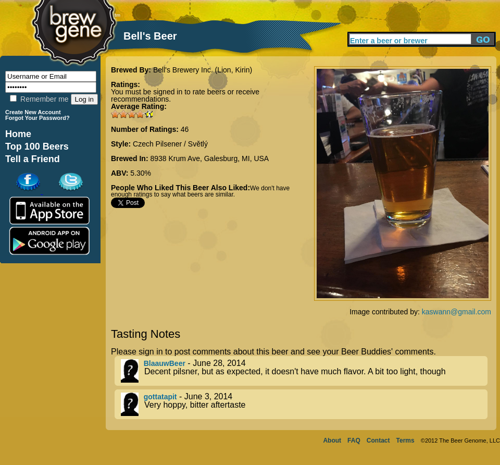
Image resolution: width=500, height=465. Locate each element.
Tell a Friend (32, 159)
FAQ (353, 440)
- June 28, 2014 (304, 371)
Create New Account (33, 112)
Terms (405, 440)
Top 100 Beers (37, 146)
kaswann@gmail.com (456, 312)
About (332, 440)
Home (18, 134)
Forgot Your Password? (37, 118)
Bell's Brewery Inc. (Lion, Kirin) (202, 70)
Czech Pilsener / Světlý (170, 144)
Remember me (39, 99)
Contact (378, 440)
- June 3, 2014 (304, 404)
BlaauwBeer (164, 363)
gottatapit (160, 397)
